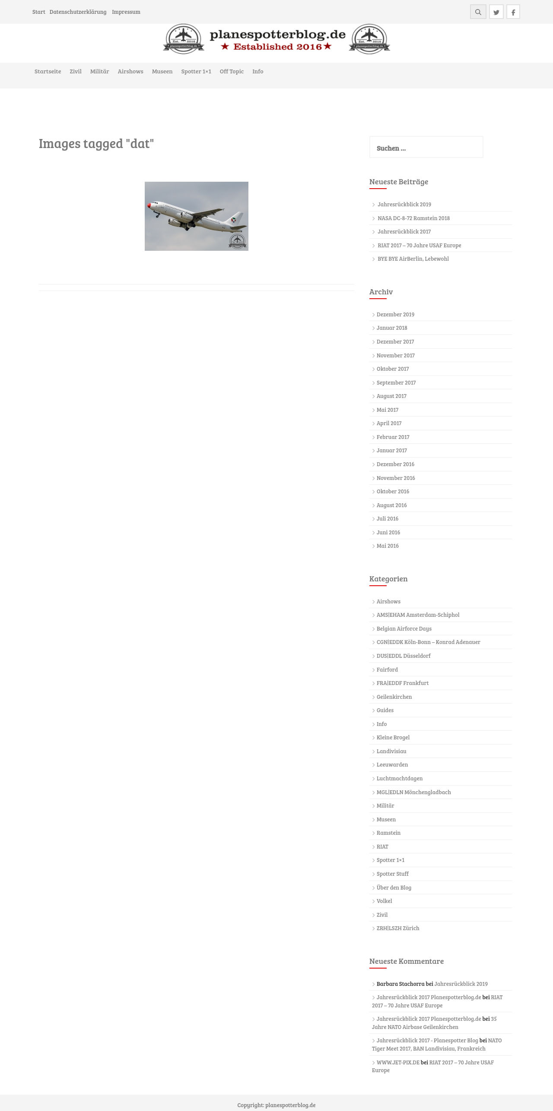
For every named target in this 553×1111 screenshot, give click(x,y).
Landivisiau (392, 751)
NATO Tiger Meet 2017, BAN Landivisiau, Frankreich (437, 1044)
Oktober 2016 (393, 491)
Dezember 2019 (395, 314)
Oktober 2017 (393, 368)
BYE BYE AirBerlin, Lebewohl (413, 258)
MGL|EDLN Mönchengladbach (414, 792)
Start (38, 12)
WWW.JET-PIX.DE (398, 1062)
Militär (99, 71)
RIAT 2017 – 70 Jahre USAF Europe (419, 245)
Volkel (384, 901)
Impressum (126, 12)
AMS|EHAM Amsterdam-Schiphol (418, 615)
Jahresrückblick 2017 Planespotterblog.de (429, 997)
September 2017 (396, 382)
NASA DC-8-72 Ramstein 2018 (414, 218)
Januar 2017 (392, 450)
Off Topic (232, 71)
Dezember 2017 (395, 341)
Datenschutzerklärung (78, 12)
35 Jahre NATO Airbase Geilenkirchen (434, 1023)
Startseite (48, 71)
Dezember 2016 (395, 464)
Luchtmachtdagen (400, 778)
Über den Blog (394, 887)
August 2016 (392, 505)
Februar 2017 (393, 437)
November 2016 (396, 478)
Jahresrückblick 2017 (404, 231)
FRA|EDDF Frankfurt (403, 683)
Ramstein (388, 832)
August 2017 (392, 396)
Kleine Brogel (393, 737)
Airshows (130, 71)
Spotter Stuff (393, 873)
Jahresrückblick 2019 (405, 204)
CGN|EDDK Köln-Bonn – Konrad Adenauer (428, 642)
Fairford (387, 669)
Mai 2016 (388, 545)
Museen (162, 71)
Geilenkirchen (394, 697)
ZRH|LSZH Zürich (398, 928)
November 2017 (396, 355)
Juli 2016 (388, 518)
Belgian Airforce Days (404, 628)
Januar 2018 (392, 327)
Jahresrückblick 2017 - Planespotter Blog (427, 1040)
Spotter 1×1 (196, 71)
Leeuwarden (392, 764)
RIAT (382, 846)
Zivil (75, 71)
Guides (385, 710)
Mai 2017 (387, 409)
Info (257, 71)
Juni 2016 (388, 532)
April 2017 (389, 423)
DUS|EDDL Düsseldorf (404, 656)
